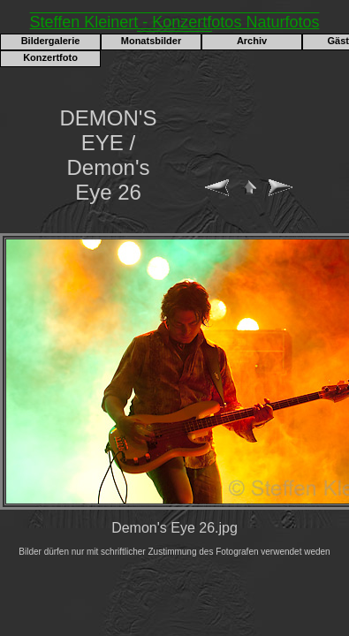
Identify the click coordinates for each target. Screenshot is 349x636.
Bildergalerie (50, 40)
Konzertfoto (50, 57)
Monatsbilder (151, 40)
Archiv (252, 40)
